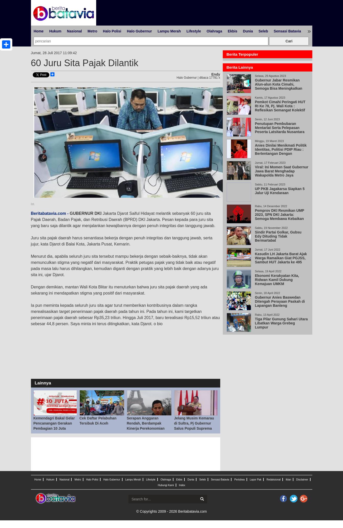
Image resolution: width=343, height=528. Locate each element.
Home (39, 31)
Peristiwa (239, 479)
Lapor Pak (256, 479)
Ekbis (232, 31)
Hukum (55, 31)
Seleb (263, 31)
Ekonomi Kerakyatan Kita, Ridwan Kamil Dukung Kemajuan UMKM (277, 280)
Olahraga (214, 31)
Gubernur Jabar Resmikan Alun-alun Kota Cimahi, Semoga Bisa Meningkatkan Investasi (278, 86)
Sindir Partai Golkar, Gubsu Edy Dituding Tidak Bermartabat (278, 236)
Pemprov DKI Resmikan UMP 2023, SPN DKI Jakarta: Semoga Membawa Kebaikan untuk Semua (279, 216)
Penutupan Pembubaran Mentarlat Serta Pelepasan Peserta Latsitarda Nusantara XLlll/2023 (280, 130)
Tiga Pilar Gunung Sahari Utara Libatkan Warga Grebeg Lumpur (281, 323)
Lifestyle (193, 31)
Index (182, 485)
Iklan (288, 479)
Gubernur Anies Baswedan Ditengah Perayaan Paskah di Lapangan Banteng (280, 301)
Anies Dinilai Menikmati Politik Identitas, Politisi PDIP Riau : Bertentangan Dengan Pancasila (281, 151)
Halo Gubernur (139, 31)
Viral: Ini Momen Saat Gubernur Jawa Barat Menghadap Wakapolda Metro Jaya (281, 171)
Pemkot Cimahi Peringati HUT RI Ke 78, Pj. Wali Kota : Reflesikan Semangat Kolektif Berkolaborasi (280, 108)
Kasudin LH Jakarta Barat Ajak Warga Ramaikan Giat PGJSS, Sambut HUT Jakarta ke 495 (281, 258)
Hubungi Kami (166, 485)
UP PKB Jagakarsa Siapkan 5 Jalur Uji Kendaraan (280, 191)
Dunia (248, 31)
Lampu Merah (169, 31)
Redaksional (274, 479)
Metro (92, 31)
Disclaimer (302, 479)
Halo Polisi (112, 31)
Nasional (74, 31)
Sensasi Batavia (287, 31)
